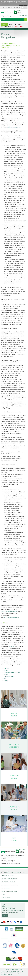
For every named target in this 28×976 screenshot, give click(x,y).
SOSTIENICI (10, 26)
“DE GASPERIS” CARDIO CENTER (14, 745)
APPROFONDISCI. (4, 4)
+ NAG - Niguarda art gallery (8, 882)
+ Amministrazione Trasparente (9, 891)
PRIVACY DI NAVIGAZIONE (13, 969)
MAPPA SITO (4, 969)
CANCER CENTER (14, 714)
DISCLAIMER (13, 971)
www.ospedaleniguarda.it (7, 862)
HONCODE (8, 971)
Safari (6, 674)
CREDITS (3, 971)
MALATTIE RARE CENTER (14, 807)
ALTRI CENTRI (14, 839)
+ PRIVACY (3, 894)
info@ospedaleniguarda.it (8, 16)
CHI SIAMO (10, 24)
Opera (6, 680)
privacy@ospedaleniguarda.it (9, 611)
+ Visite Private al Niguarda (7, 875)
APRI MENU (4, 24)
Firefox (6, 670)
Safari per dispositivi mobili (12, 672)
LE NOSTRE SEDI (17, 24)
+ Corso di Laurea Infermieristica (9, 879)
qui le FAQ (11, 647)
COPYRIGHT (21, 969)
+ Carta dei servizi (5, 888)
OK (23, 5)
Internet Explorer (9, 676)
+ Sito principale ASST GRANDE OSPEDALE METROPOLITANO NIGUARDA (13, 871)
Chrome (6, 668)
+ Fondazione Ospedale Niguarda (9, 885)
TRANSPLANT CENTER (14, 776)
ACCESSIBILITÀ (20, 971)
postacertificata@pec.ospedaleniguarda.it (10, 863)
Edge (5, 678)
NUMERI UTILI (4, 26)
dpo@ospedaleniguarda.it (13, 127)
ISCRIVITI (5, 916)
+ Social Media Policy (6, 897)
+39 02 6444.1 (23, 16)
